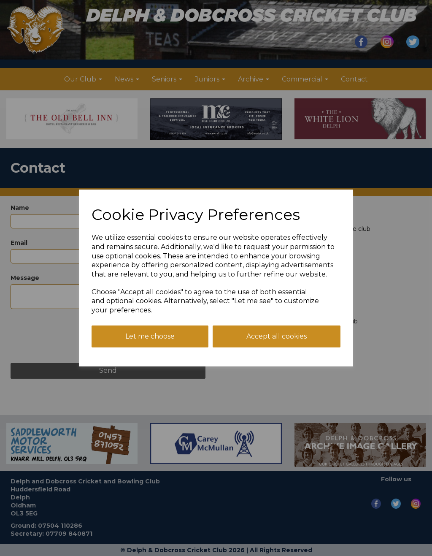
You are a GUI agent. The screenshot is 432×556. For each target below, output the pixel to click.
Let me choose (150, 336)
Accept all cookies (276, 336)
